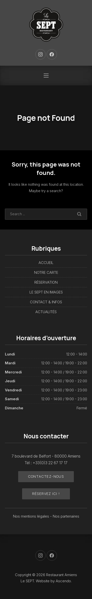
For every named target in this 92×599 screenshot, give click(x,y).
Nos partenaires (66, 516)
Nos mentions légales (31, 516)
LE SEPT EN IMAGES (46, 292)
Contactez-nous (46, 476)
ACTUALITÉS (46, 311)
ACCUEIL (46, 262)
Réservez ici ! (46, 493)
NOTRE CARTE (46, 272)
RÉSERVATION (46, 282)
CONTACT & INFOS (46, 302)
